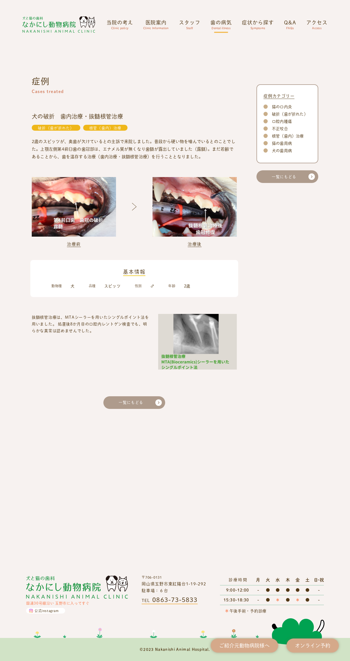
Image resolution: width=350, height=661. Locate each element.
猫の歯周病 (282, 281)
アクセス (317, 24)
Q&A (290, 24)
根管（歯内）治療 (105, 266)
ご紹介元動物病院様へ (244, 645)
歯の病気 (221, 24)
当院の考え (119, 24)
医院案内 (156, 24)
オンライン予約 (312, 645)
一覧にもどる (131, 541)
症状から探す (258, 24)
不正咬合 (280, 267)
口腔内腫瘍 (282, 259)
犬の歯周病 (282, 288)
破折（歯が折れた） (56, 266)
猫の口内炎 (282, 245)
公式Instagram (47, 610)
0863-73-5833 (174, 599)
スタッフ (189, 24)
